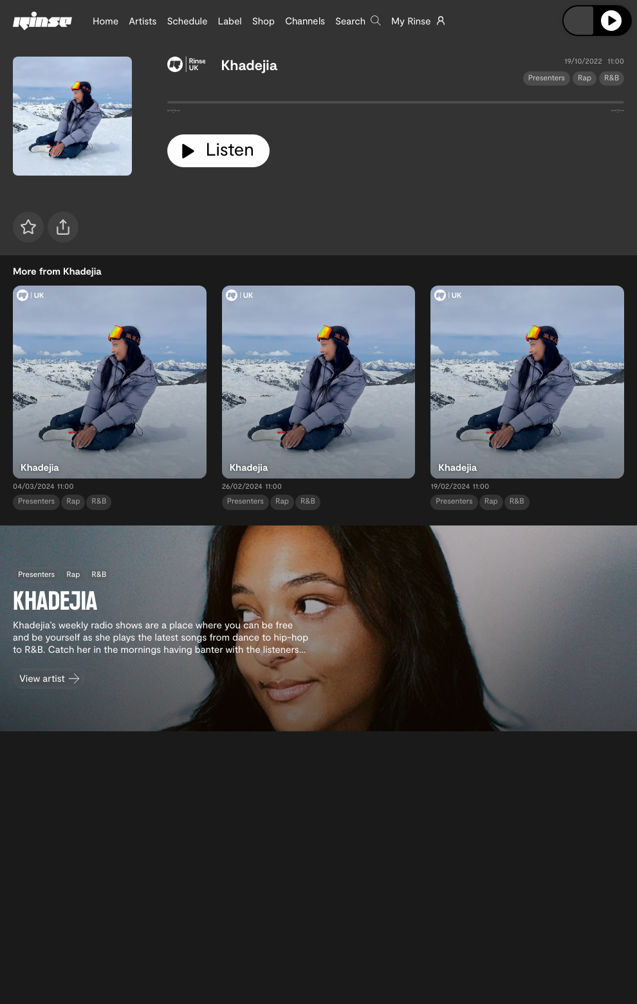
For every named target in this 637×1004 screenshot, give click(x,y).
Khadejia (249, 65)
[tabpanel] (396, 104)
